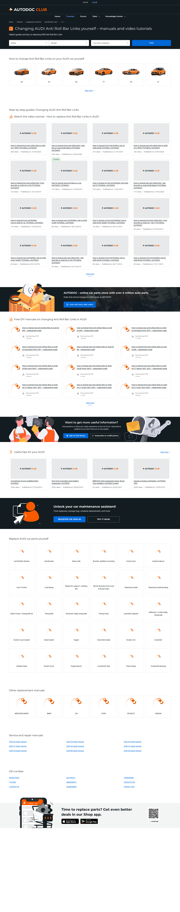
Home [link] (11, 22)
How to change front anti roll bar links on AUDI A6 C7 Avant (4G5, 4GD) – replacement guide (149, 386)
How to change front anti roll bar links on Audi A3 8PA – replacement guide (94, 329)
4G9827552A (14, 777)
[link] (57, 16)
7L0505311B (14, 786)
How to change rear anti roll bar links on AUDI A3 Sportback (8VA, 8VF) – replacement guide (149, 329)
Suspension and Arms (33, 22)
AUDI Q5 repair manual (18, 750)
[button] (96, 16)
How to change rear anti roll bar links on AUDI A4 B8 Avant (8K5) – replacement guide (94, 367)
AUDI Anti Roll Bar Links (81, 304)
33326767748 (129, 782)
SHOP (85, 2)
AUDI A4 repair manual (17, 741)
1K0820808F (129, 777)
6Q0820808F (71, 786)
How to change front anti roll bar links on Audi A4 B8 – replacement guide (149, 348)
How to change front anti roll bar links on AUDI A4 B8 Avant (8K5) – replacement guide (40, 367)
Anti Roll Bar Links (51, 22)
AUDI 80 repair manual (75, 750)
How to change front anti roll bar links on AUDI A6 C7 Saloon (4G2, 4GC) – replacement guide (40, 386)
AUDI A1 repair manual (132, 746)
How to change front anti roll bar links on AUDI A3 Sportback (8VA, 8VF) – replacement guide (40, 348)
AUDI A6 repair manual (132, 741)
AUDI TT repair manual (17, 746)
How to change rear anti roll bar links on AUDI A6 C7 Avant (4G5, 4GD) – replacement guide (94, 386)
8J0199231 (70, 777)
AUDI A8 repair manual (132, 750)
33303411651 (129, 786)
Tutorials (20, 22)
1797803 (12, 782)
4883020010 (71, 782)
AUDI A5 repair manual (75, 746)
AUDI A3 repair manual (75, 741)
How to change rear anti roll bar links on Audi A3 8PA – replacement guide (40, 329)
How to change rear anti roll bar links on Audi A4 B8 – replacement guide (95, 348)
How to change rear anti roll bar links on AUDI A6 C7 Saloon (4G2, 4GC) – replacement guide (149, 367)
